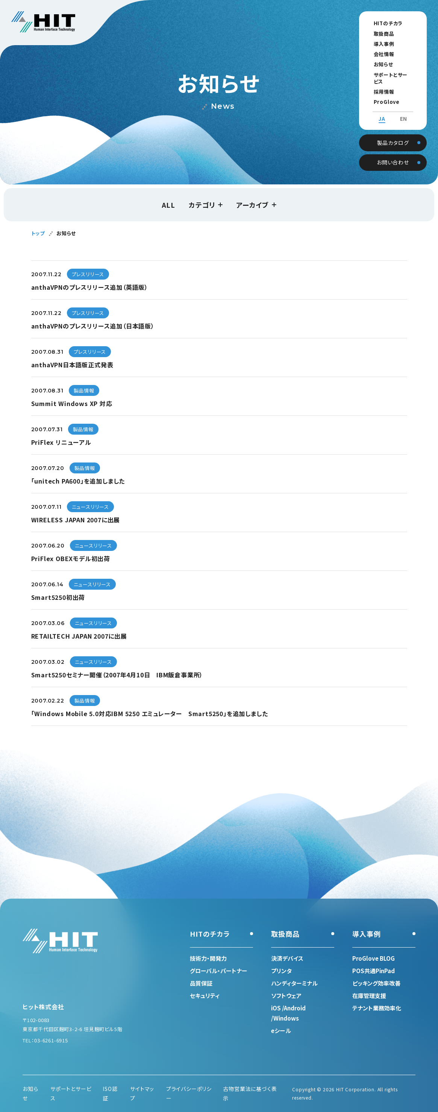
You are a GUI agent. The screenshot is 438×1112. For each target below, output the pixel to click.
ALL (168, 205)
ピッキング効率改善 (376, 983)
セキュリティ (205, 995)
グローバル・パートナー (218, 971)
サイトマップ (142, 1093)
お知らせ (377, 64)
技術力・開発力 (208, 958)
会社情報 (378, 54)
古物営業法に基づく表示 (250, 1093)
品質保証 (201, 983)
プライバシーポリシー (189, 1093)
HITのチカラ (382, 23)
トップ (38, 233)
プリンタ (281, 971)
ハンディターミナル (294, 983)
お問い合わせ (393, 154)
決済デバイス (287, 958)
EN (404, 112)
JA (382, 112)
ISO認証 (110, 1093)
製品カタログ (393, 134)
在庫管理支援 (369, 995)
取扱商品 (378, 33)
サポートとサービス (389, 74)
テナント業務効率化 (376, 1008)
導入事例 (378, 43)
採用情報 (378, 84)
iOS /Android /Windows (288, 1013)
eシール (281, 1030)
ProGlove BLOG (389, 95)
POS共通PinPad (373, 971)
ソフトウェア (286, 995)
